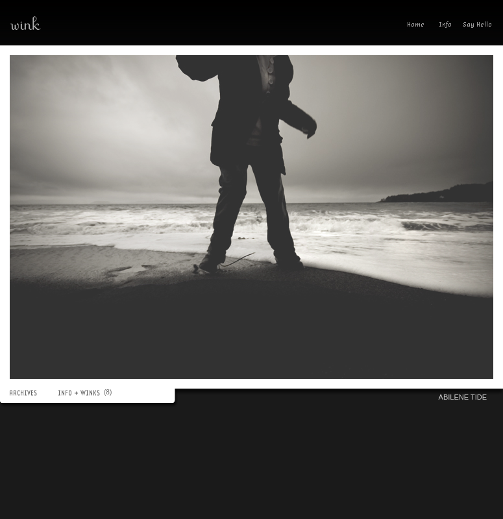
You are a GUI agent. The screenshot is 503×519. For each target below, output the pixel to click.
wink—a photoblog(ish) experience (71, 22)
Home (419, 25)
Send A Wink (481, 25)
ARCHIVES (29, 393)
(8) (110, 392)
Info (446, 25)
